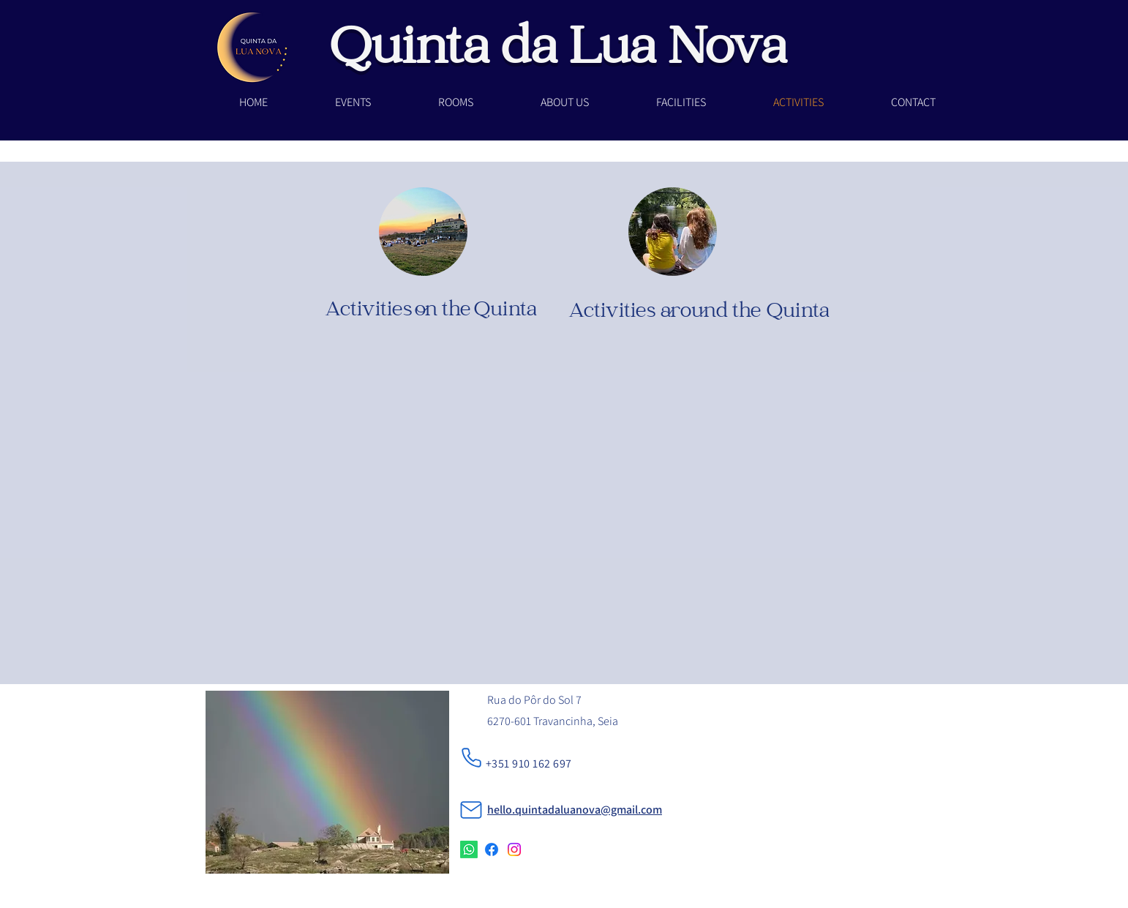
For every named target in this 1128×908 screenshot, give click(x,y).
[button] (456, 102)
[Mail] (471, 810)
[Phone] (471, 757)
